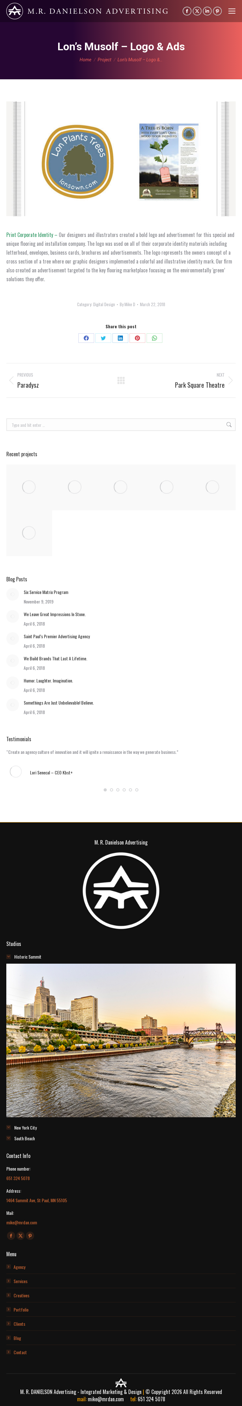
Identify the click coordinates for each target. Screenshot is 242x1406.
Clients (19, 1323)
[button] (105, 789)
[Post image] (12, 594)
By (127, 304)
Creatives (21, 1295)
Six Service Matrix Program (46, 592)
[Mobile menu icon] (232, 11)
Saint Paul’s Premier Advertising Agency (57, 636)
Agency (19, 1267)
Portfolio (21, 1309)
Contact (20, 1352)
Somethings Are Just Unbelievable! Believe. (59, 702)
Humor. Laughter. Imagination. (48, 680)
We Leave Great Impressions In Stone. (55, 614)
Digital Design (104, 304)
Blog (17, 1338)
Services (20, 1281)
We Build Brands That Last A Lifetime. (55, 658)
